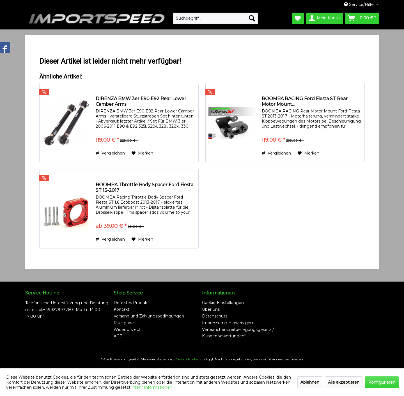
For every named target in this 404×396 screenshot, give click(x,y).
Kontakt (121, 309)
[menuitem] (215, 18)
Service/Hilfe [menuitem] (359, 4)
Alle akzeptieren (343, 382)
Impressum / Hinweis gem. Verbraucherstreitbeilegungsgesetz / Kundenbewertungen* (238, 329)
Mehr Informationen (152, 387)
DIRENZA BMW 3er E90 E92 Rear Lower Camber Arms (141, 101)
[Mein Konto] (324, 18)
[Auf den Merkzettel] (142, 153)
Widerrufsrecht (128, 329)
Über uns (211, 309)
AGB (118, 336)
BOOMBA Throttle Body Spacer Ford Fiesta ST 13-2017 (144, 187)
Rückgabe (124, 322)
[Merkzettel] (298, 18)
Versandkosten (187, 359)
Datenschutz (215, 316)
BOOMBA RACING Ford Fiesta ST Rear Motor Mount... (305, 101)
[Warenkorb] (362, 18)
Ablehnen (309, 382)
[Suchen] (252, 18)
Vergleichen (110, 153)
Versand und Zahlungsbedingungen (149, 316)
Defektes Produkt (131, 302)
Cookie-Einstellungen (223, 302)
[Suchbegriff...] (215, 18)
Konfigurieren (381, 382)
